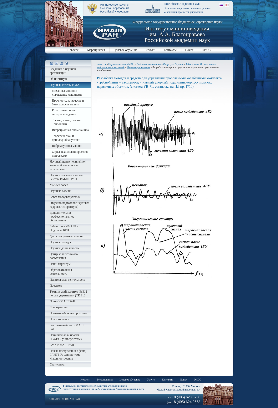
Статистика (57, 364)
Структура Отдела (173, 64)
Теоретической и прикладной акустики (66, 137)
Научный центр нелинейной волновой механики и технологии (68, 165)
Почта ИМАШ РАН (62, 301)
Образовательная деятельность (61, 271)
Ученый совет (59, 185)
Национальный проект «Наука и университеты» (66, 336)
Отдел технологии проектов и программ (70, 153)
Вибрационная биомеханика (70, 130)
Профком (56, 285)
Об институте (58, 78)
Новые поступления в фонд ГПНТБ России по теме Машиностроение (68, 354)
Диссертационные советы (66, 236)
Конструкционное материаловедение (64, 112)
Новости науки (59, 319)
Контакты (170, 50)
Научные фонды (60, 242)
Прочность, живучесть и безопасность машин (68, 102)
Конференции (59, 307)
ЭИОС (206, 50)
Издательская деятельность (67, 279)
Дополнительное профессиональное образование (62, 216)
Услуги (150, 50)
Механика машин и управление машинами (67, 92)
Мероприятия (96, 50)
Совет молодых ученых (65, 197)
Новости (72, 50)
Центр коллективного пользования (64, 255)
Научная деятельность (64, 248)
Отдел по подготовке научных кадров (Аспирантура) (69, 204)
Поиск (189, 50)
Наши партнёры (60, 263)
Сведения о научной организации (63, 70)
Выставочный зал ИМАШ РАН (67, 327)
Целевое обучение (125, 50)
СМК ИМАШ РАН (62, 344)
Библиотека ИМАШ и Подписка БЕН (64, 228)
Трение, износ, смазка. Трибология (66, 122)
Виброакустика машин (149, 64)
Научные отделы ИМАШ (121, 64)
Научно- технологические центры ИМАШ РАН (66, 177)
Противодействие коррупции (68, 313)
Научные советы (60, 191)
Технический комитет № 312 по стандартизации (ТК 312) (68, 293)
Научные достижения (138, 67)
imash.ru (101, 64)
